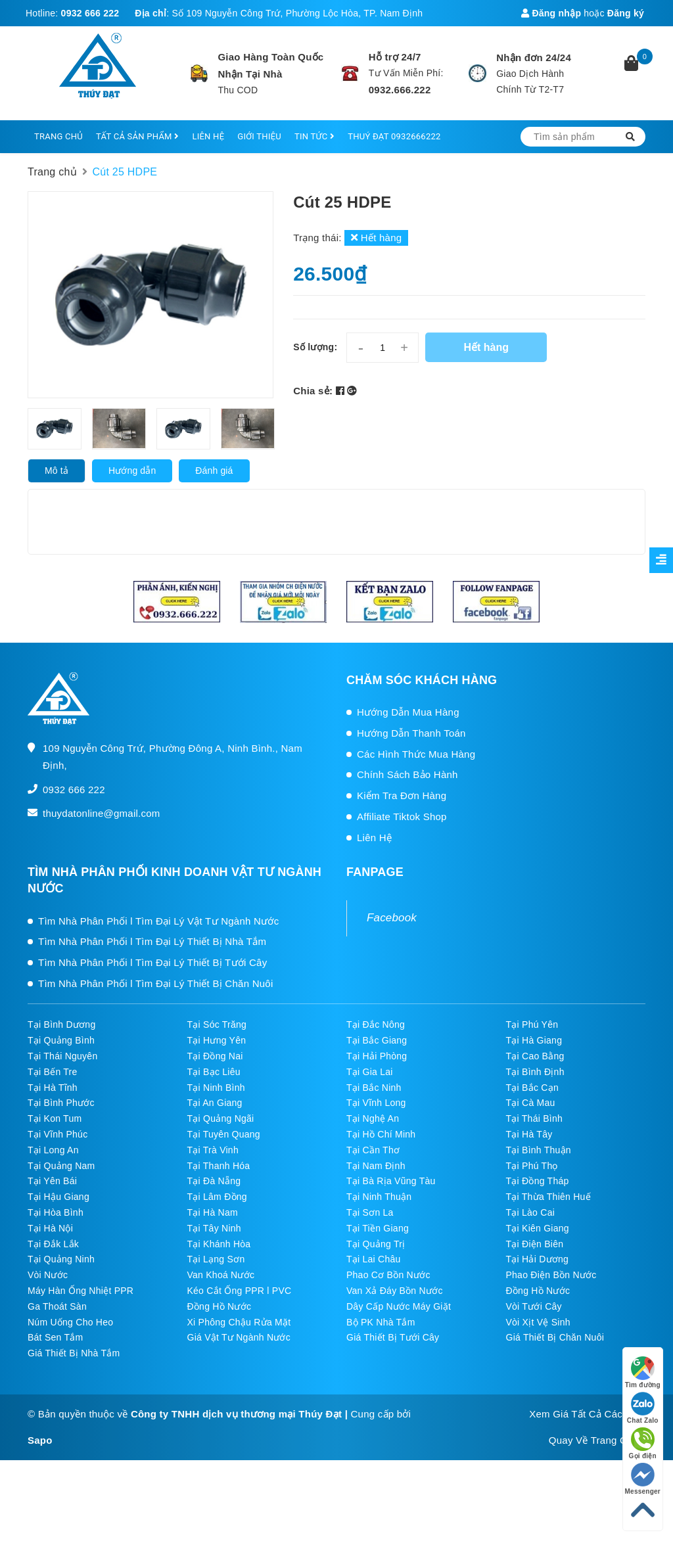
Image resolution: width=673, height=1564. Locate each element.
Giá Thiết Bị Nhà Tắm (74, 1353)
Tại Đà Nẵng (214, 1181)
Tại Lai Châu (373, 1259)
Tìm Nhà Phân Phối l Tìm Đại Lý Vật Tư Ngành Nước (158, 921)
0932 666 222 (90, 13)
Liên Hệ (374, 837)
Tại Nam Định (376, 1166)
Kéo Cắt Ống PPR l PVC (239, 1290)
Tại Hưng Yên (216, 1040)
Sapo (40, 1440)
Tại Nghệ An (372, 1118)
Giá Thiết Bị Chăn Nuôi (555, 1337)
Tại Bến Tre (53, 1072)
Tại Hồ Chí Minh (380, 1134)
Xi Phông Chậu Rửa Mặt (239, 1322)
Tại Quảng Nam (61, 1166)
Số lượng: (315, 347)
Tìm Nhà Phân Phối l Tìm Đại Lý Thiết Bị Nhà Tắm (152, 941)
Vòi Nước (48, 1275)
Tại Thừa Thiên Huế (548, 1196)
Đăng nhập (551, 13)
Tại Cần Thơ (373, 1150)
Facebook (392, 917)
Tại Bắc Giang (376, 1040)
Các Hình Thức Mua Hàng (416, 754)
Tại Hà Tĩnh (53, 1087)
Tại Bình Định (535, 1072)
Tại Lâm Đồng (217, 1196)
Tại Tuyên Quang (223, 1134)
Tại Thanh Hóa (218, 1166)
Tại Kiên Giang (537, 1228)
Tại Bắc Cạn (532, 1087)
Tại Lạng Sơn (216, 1259)
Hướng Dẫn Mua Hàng (408, 712)
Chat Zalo (643, 1408)
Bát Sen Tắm (55, 1337)
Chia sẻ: (313, 390)
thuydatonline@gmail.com (101, 813)
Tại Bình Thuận (538, 1150)
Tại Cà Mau (530, 1102)
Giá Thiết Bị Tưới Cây (392, 1337)
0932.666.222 (400, 89)
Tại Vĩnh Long (376, 1102)
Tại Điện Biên (535, 1244)
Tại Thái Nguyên (62, 1056)
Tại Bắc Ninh (374, 1087)
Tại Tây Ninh (214, 1228)
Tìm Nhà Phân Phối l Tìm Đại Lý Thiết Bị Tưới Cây (152, 962)
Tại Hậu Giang (58, 1196)
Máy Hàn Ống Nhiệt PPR (80, 1290)
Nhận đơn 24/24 (533, 57)
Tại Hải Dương (537, 1259)
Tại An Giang (215, 1102)
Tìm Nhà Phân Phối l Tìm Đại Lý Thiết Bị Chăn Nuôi (155, 983)
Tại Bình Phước (61, 1102)
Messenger (643, 1479)
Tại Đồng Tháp (537, 1181)
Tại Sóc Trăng (217, 1024)
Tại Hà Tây (529, 1134)
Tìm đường (643, 1372)
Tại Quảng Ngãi (220, 1118)
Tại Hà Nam (212, 1212)
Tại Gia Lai (369, 1072)
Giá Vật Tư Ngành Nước (239, 1337)
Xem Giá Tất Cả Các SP (584, 1413)
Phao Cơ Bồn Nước (388, 1275)
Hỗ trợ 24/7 (395, 56)
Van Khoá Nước (221, 1275)
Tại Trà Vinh (213, 1150)
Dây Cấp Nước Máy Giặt (398, 1306)
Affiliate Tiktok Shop (402, 816)
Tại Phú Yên (532, 1024)
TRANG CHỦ (58, 136)
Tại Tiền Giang (377, 1228)
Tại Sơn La (370, 1212)
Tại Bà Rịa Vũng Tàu (391, 1181)
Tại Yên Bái (52, 1181)
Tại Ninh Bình (216, 1087)
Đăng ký (625, 13)
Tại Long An (53, 1150)
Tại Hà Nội (50, 1228)
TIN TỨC (314, 136)
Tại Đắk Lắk (53, 1244)
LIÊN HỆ (208, 136)
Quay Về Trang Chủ (594, 1440)
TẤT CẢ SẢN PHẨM (137, 136)
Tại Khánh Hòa (219, 1244)
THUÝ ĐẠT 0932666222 (394, 136)
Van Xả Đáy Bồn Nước (394, 1290)
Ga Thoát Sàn (57, 1306)
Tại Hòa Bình (55, 1212)
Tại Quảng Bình (61, 1040)
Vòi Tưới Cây (534, 1306)
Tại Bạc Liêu (214, 1072)
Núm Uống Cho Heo (70, 1322)
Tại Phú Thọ (532, 1166)
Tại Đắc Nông (375, 1024)
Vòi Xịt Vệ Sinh (538, 1322)
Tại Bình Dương (61, 1024)
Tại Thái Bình (534, 1118)
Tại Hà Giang (534, 1040)
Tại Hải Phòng (376, 1056)
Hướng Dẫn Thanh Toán (411, 733)
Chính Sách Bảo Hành (407, 774)
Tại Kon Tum (54, 1118)
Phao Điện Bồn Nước (551, 1275)
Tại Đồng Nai (215, 1056)
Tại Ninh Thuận (378, 1196)
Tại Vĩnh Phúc (57, 1134)
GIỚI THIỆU (259, 136)
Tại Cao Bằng (535, 1056)
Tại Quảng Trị (375, 1244)
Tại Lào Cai (530, 1212)
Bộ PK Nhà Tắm (380, 1322)
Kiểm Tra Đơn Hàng (401, 795)
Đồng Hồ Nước (538, 1290)
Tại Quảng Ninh (61, 1259)
